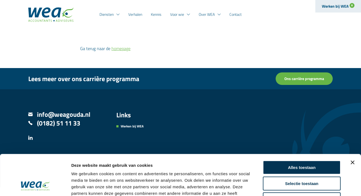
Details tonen (294, 185)
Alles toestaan (302, 129)
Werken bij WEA (338, 6)
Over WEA (207, 14)
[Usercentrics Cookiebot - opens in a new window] (35, 185)
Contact (235, 14)
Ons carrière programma (304, 78)
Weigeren (301, 161)
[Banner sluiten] (352, 124)
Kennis (156, 14)
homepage (120, 48)
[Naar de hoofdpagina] (50, 14)
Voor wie (177, 14)
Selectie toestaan (302, 145)
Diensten (106, 14)
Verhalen (135, 14)
